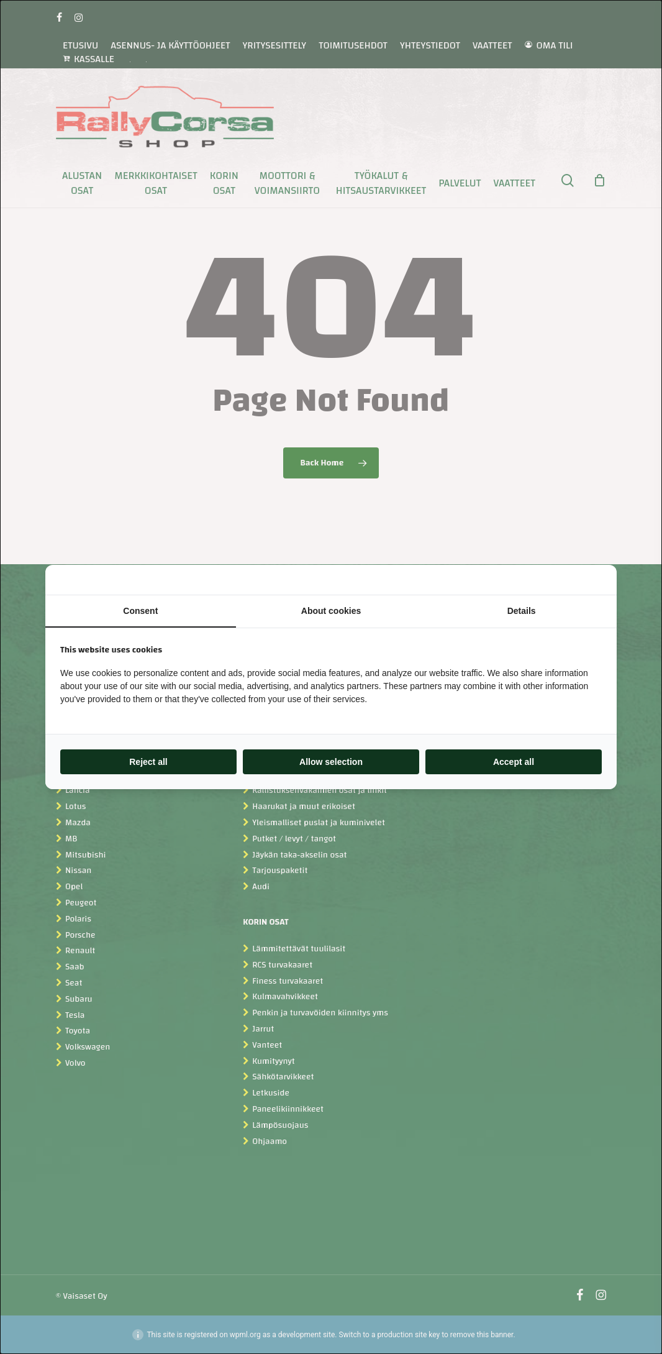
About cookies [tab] (331, 611)
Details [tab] (521, 611)
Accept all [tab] (513, 762)
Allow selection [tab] (331, 762)
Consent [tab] (140, 611)
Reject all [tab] (148, 762)
